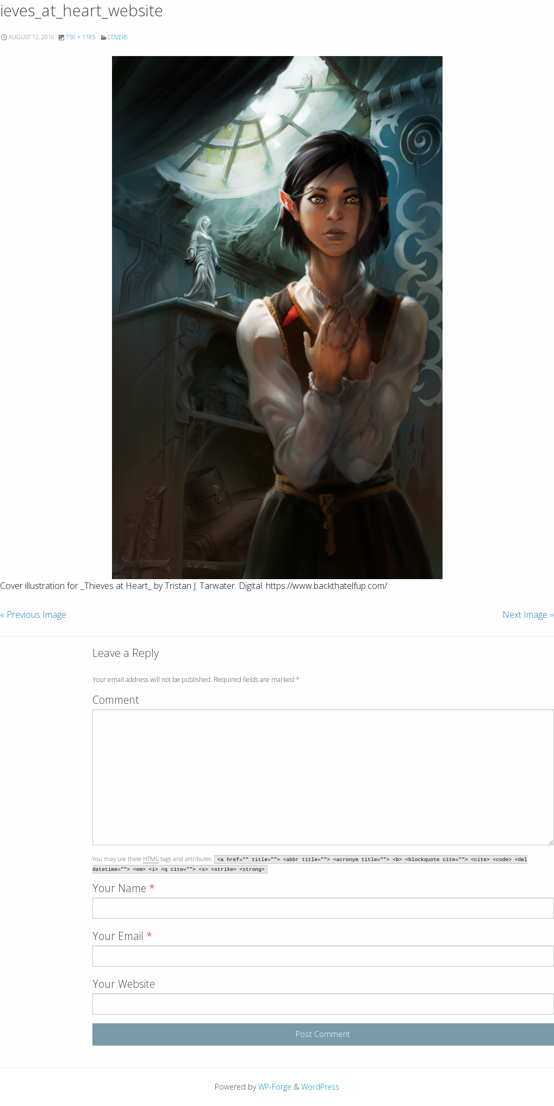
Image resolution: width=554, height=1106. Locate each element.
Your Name (123, 888)
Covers (118, 37)
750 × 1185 (80, 37)
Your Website (123, 983)
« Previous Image (33, 614)
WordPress (320, 1087)
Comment (115, 699)
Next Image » (528, 614)
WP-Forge (274, 1087)
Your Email (122, 936)
